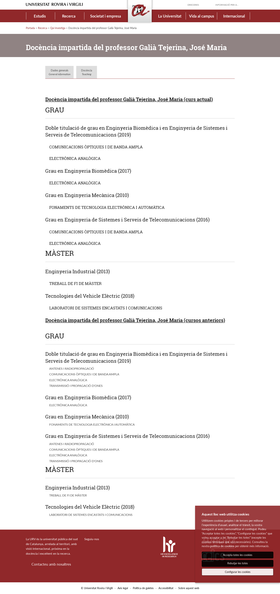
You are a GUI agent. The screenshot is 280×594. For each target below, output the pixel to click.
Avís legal (123, 588)
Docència (86, 72)
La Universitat (169, 16)
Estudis (40, 16)
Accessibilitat (165, 588)
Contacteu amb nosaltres (51, 564)
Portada (30, 28)
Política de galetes (143, 588)
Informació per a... (226, 4)
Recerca (68, 16)
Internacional (234, 16)
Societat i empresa (105, 16)
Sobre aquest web (188, 588)
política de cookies (222, 546)
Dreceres (193, 4)
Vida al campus (201, 16)
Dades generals (59, 72)
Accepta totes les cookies (237, 555)
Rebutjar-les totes (237, 563)
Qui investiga (57, 28)
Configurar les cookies (237, 571)
